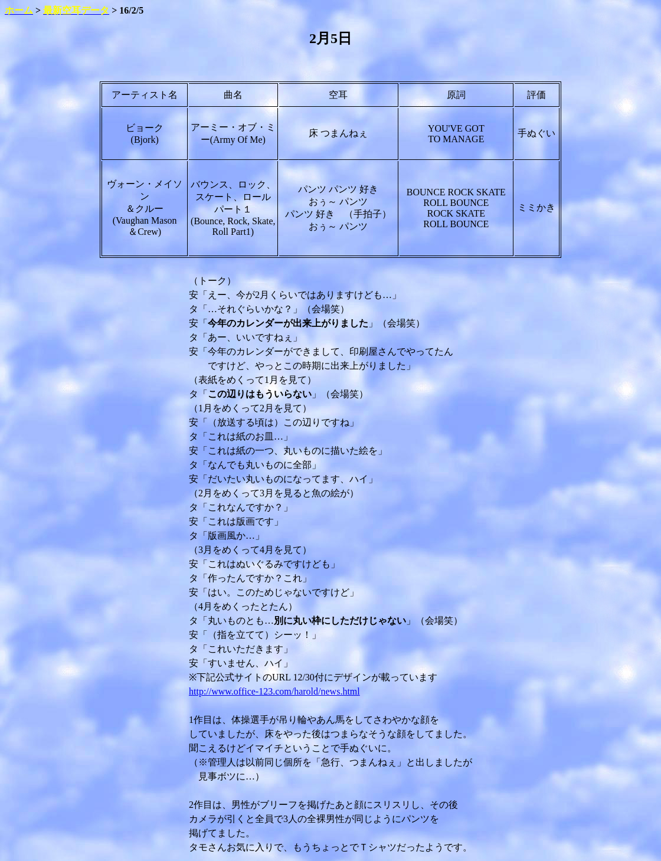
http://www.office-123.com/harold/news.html (274, 691)
